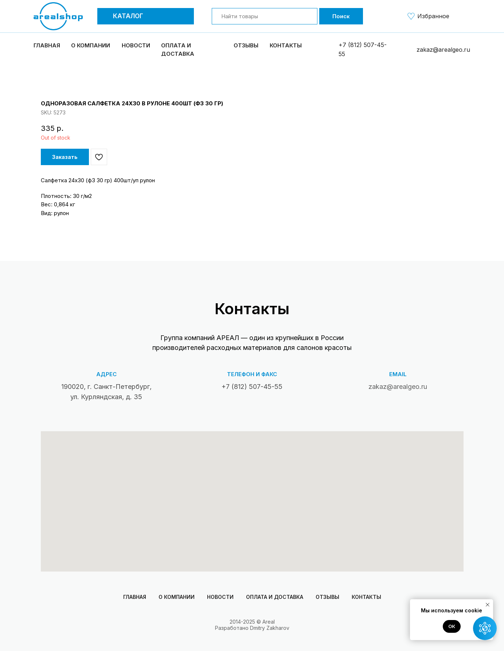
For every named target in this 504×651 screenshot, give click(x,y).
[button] (106, 16)
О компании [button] (90, 45)
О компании (177, 597)
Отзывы (246, 45)
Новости (136, 45)
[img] (411, 16)
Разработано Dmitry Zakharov (252, 628)
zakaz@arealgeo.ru (443, 49)
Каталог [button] (128, 16)
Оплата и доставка (274, 597)
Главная (47, 45)
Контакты (286, 45)
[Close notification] (487, 604)
